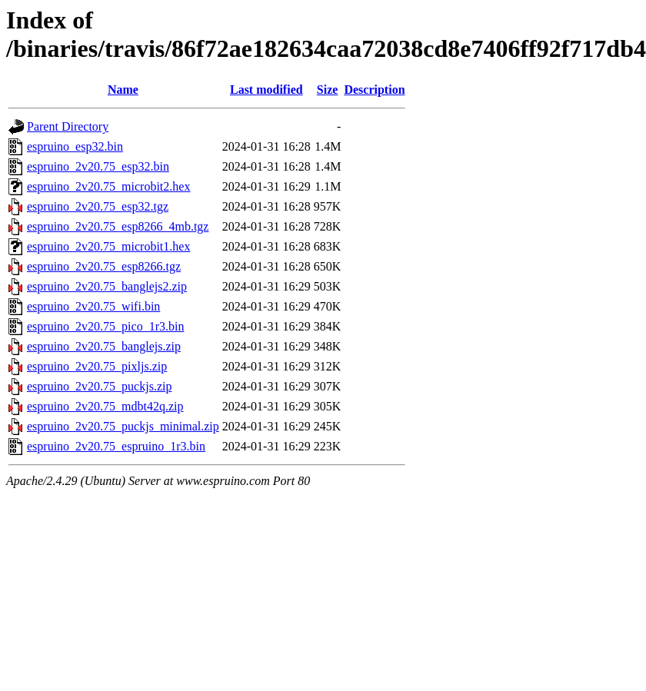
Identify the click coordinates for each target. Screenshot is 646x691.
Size (327, 89)
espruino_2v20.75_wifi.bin (93, 306)
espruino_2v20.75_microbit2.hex (108, 186)
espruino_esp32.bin (75, 146)
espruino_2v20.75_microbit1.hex (108, 246)
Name (123, 89)
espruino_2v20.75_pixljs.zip (97, 366)
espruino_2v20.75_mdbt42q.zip (105, 406)
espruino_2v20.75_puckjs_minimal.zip (123, 426)
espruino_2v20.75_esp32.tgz (97, 206)
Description (374, 89)
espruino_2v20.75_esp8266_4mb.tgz (117, 226)
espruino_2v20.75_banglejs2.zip (107, 286)
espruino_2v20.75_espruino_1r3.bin (116, 446)
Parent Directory (67, 126)
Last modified (266, 89)
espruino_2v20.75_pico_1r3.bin (105, 326)
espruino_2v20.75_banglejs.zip (104, 346)
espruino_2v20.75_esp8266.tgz (104, 266)
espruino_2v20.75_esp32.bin (98, 166)
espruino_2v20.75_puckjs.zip (99, 386)
